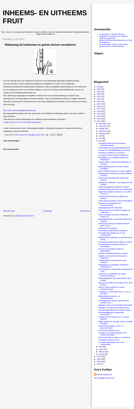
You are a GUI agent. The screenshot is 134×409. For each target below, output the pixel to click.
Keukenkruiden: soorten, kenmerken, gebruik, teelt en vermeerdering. (113, 45)
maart (101, 349)
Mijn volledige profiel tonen (104, 378)
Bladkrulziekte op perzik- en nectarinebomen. (109, 297)
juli (100, 136)
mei (100, 141)
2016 (99, 111)
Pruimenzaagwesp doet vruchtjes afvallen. (114, 310)
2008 (99, 364)
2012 (99, 121)
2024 (99, 92)
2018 (99, 106)
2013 (99, 119)
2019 (99, 104)
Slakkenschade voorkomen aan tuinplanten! (115, 189)
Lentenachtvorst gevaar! (107, 228)
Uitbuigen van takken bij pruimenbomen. (114, 308)
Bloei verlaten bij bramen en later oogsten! (114, 171)
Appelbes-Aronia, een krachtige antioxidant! (115, 305)
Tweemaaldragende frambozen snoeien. (114, 187)
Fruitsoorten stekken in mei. (109, 330)
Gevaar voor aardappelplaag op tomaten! (114, 150)
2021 (99, 99)
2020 (99, 101)
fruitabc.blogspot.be (104, 374)
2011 (99, 357)
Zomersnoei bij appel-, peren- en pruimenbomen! (111, 327)
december (103, 124)
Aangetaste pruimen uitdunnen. (110, 208)
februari (102, 352)
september (103, 131)
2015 (99, 114)
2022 (99, 97)
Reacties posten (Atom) (24, 216)
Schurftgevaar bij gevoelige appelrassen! (114, 148)
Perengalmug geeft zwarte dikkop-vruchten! (115, 242)
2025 (99, 89)
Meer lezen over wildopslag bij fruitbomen (19, 110)
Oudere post (85, 211)
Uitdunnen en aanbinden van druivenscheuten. (109, 204)
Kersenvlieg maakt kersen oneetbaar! (112, 231)
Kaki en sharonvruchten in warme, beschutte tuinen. (111, 288)
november (103, 126)
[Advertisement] (106, 15)
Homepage (47, 211)
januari (102, 354)
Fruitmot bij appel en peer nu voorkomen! (114, 337)
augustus (102, 133)
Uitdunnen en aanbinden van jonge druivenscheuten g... (112, 275)
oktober (102, 128)
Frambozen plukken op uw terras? (111, 153)
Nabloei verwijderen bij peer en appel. (113, 253)
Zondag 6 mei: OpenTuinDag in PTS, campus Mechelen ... (112, 334)
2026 (99, 87)
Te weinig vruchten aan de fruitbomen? (113, 155)
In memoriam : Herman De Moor (112, 34)
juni (100, 138)
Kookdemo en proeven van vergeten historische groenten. (113, 37)
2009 (99, 362)
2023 (99, 94)
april (101, 347)
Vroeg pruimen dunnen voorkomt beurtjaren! (115, 201)
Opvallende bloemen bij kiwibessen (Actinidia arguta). (112, 144)
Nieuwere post (9, 211)
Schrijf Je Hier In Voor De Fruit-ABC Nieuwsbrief (22, 122)
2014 (99, 116)
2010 (99, 359)
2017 (99, 109)
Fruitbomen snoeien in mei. (109, 340)
